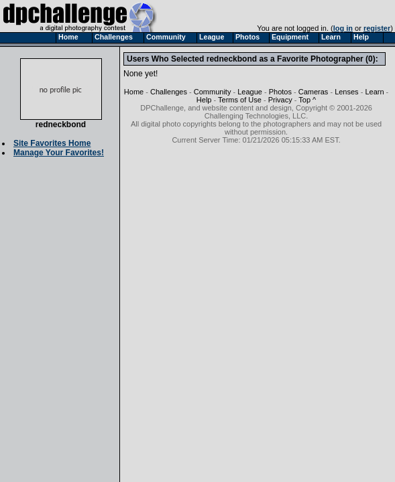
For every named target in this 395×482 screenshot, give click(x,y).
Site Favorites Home (52, 143)
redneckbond (61, 120)
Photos (280, 92)
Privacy (280, 100)
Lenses (346, 92)
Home (134, 92)
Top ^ (307, 100)
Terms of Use (240, 100)
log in (343, 28)
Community (212, 92)
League (249, 92)
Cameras (313, 92)
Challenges (168, 92)
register (376, 28)
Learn (374, 92)
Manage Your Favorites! (58, 152)
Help (204, 100)
